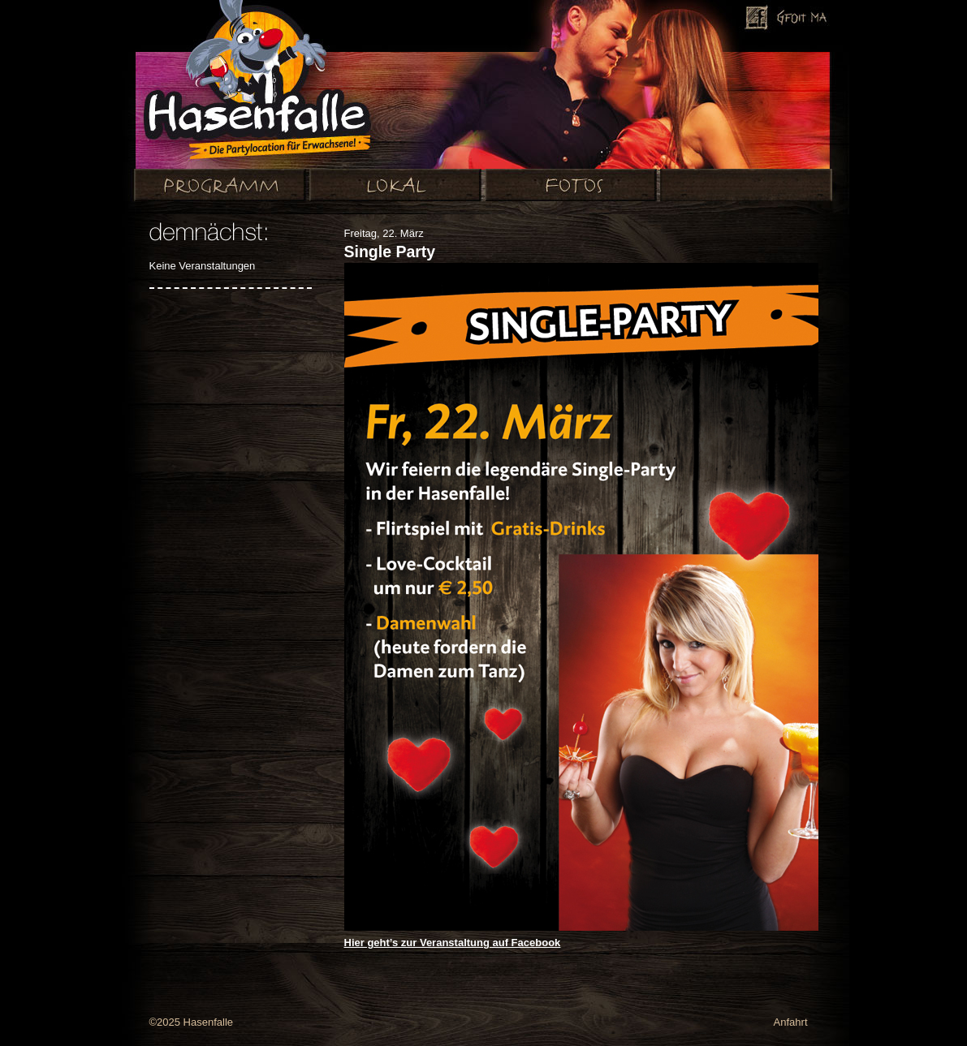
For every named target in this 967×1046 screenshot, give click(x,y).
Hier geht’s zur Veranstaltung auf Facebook (452, 942)
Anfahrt (791, 1022)
